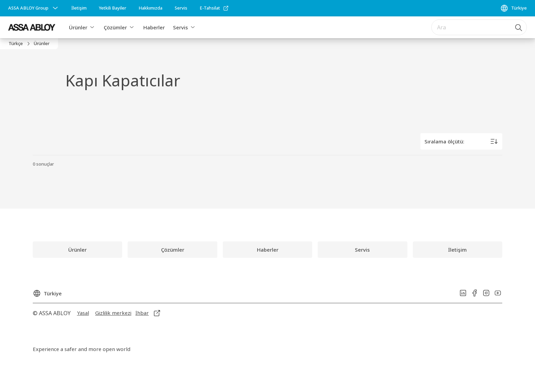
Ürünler (78, 27)
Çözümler (115, 27)
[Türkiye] (513, 8)
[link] (79, 8)
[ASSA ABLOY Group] (33, 8)
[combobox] (479, 27)
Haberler (154, 27)
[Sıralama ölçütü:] (461, 141)
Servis (180, 27)
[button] (92, 27)
